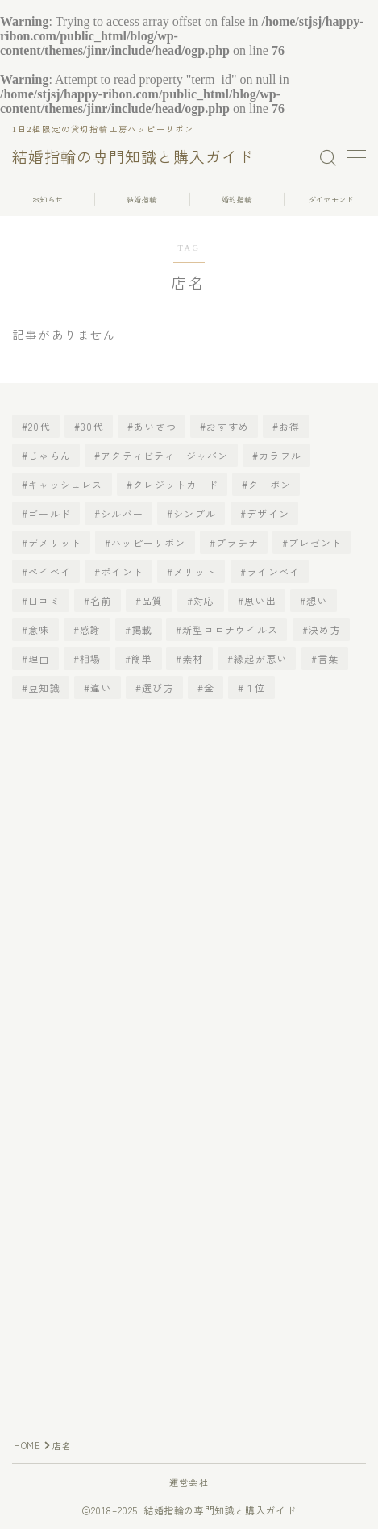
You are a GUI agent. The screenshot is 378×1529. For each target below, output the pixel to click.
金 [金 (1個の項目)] (209, 687)
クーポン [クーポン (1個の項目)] (269, 484)
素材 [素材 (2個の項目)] (193, 658)
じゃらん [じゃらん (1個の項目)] (49, 455)
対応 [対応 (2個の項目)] (203, 600)
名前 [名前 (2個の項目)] (100, 600)
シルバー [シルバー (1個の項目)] (122, 513)
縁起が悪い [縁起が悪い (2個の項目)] (260, 658)
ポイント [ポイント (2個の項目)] (122, 571)
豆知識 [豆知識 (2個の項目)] (44, 687)
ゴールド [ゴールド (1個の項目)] (49, 513)
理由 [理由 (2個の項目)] (38, 658)
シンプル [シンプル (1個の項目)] (195, 513)
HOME (27, 1445)
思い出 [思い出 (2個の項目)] (261, 600)
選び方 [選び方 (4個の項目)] (158, 687)
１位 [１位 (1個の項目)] (255, 687)
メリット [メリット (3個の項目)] (195, 571)
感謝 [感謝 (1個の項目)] (90, 629)
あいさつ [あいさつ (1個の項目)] (155, 426)
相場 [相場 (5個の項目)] (90, 658)
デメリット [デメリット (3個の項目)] (54, 542)
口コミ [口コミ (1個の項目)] (44, 600)
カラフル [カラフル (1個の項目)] (280, 455)
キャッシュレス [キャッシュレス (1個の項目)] (65, 484)
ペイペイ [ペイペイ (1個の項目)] (49, 571)
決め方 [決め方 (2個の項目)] (325, 629)
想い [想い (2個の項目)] (317, 600)
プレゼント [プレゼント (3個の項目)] (316, 542)
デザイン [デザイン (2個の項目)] (268, 513)
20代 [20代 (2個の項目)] (39, 426)
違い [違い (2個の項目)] (100, 687)
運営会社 (189, 1482)
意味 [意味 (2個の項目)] (38, 629)
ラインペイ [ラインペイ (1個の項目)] (273, 571)
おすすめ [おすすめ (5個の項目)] (227, 426)
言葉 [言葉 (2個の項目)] (328, 658)
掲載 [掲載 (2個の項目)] (141, 629)
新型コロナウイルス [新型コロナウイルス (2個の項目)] (231, 629)
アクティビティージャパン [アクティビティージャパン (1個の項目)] (164, 455)
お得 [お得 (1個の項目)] (290, 426)
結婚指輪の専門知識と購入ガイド (133, 158)
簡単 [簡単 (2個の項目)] (141, 658)
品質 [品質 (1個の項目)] (152, 600)
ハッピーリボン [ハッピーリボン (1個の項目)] (149, 542)
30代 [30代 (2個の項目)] (92, 426)
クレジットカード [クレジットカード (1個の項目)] (175, 484)
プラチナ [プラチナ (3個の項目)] (237, 542)
